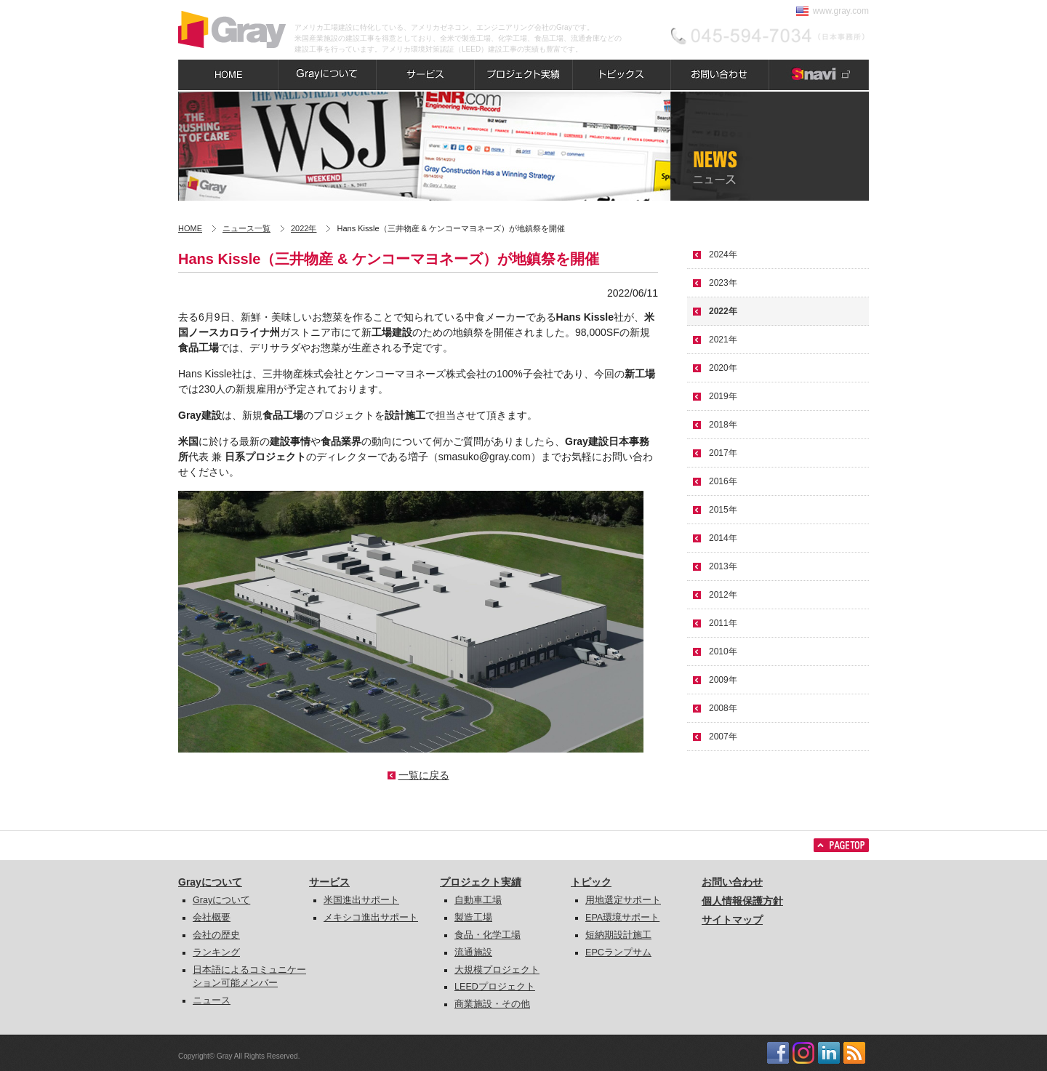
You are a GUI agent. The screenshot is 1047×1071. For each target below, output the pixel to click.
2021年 (723, 339)
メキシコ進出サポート (371, 917)
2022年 (303, 228)
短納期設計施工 (618, 935)
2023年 (723, 283)
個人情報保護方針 (742, 901)
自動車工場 (478, 900)
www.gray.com (841, 11)
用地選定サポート (623, 900)
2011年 (723, 623)
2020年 (723, 368)
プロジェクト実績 (480, 882)
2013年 (723, 566)
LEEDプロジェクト (494, 987)
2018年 (723, 425)
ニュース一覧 (246, 228)
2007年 (723, 736)
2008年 (723, 708)
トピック (591, 882)
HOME (190, 228)
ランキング (216, 952)
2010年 (723, 651)
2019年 (723, 396)
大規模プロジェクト (496, 970)
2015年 (723, 510)
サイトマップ (732, 920)
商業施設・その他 (492, 1004)
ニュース (211, 1000)
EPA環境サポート (622, 917)
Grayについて (210, 882)
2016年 (723, 481)
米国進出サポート (361, 900)
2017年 (723, 453)
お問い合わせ (732, 882)
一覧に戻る (423, 775)
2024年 (723, 254)
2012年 (723, 595)
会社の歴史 (216, 935)
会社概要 (211, 917)
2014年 (723, 538)
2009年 (723, 680)
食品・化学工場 (487, 935)
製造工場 (473, 917)
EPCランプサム (618, 952)
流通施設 (473, 952)
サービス (329, 882)
